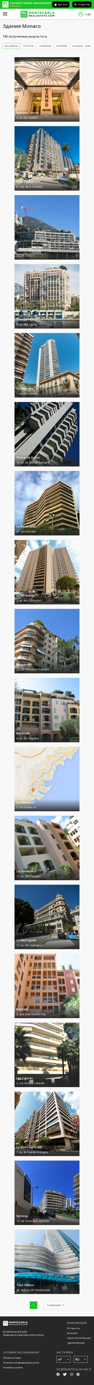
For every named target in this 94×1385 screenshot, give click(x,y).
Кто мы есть (73, 1328)
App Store (60, 4)
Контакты (72, 1333)
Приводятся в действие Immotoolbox (23, 1335)
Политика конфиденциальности (21, 1362)
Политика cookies (13, 1367)
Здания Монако (76, 1342)
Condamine (45, 45)
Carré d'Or (28, 45)
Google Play (82, 4)
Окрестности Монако (79, 1338)
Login (84, 14)
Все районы (11, 45)
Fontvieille (61, 45)
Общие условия (12, 1357)
